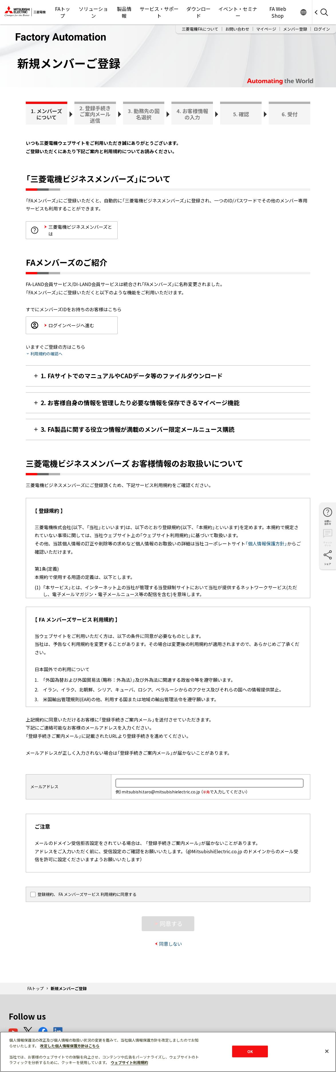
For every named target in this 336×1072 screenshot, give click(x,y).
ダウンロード (198, 12)
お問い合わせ (237, 29)
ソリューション (93, 12)
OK (250, 1051)
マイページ (266, 29)
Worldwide (303, 12)
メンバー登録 (295, 29)
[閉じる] (327, 1051)
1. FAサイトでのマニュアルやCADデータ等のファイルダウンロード (132, 375)
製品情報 (124, 12)
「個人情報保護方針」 (266, 543)
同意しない (170, 943)
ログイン (322, 29)
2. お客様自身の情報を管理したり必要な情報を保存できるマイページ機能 (140, 402)
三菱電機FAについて (200, 29)
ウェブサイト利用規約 (129, 1062)
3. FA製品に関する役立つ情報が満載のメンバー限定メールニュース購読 (137, 429)
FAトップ (62, 12)
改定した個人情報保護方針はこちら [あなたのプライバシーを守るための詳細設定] (70, 1046)
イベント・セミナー (237, 12)
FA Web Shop (277, 12)
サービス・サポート (159, 12)
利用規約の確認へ (46, 353)
